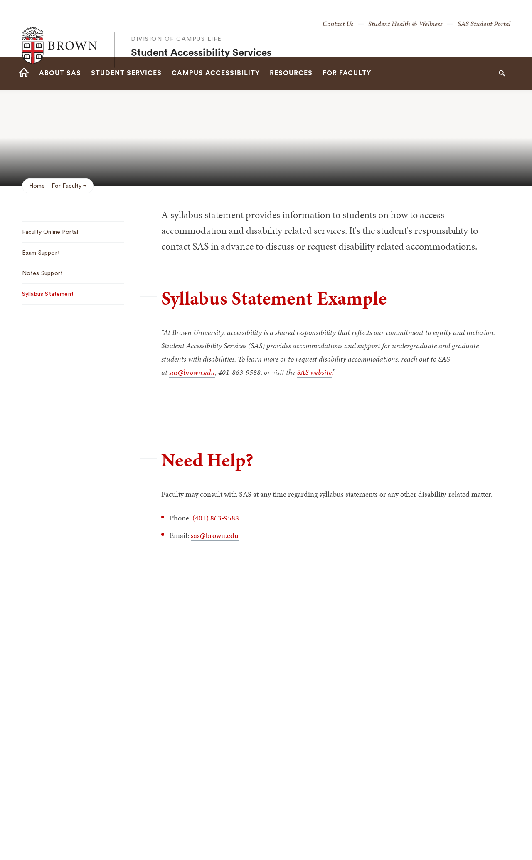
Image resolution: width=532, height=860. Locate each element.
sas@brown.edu (215, 535)
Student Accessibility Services (201, 36)
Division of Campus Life (176, 22)
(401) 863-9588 (215, 518)
